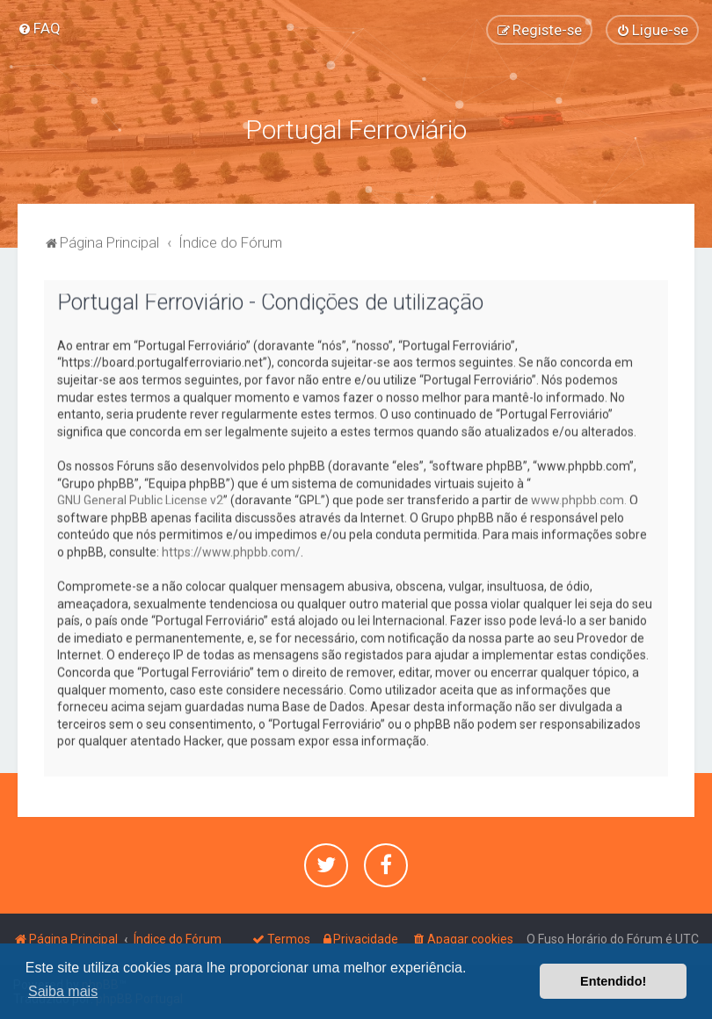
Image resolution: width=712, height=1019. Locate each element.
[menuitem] (39, 28)
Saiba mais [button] (63, 991)
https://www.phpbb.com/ (231, 550)
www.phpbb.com (577, 499)
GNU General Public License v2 (140, 499)
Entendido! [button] (613, 981)
